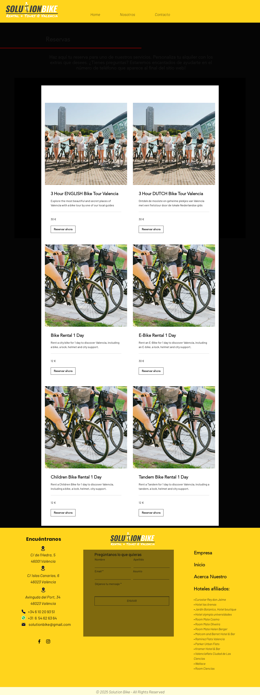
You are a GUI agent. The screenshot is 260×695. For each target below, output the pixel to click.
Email (98, 571)
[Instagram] (48, 641)
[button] (63, 229)
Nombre (100, 559)
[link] (86, 194)
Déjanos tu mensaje (107, 583)
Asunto (137, 571)
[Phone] (23, 611)
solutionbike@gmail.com (50, 624)
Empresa (203, 553)
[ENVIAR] (132, 601)
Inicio (199, 565)
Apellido (138, 559)
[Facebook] (39, 641)
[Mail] (23, 624)
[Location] (43, 548)
